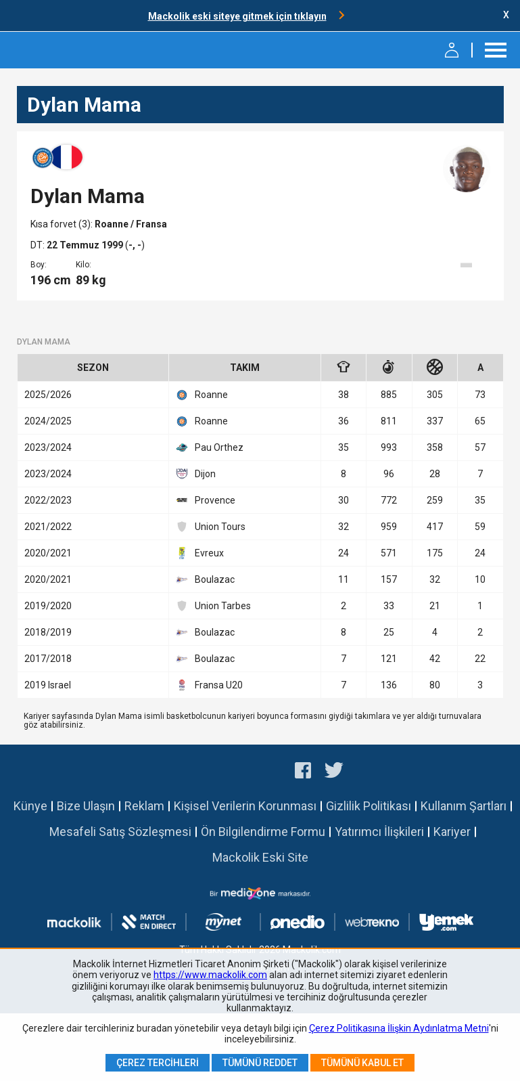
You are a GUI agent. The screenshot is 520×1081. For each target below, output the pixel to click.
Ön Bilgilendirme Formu (263, 831)
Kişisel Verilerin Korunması (245, 806)
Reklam (144, 806)
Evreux (200, 553)
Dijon (196, 474)
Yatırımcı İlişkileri (379, 831)
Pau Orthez (209, 447)
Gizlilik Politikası (368, 806)
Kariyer (452, 831)
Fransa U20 (209, 685)
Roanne (113, 224)
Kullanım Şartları (463, 806)
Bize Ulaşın (86, 806)
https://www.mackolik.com (210, 974)
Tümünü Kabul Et (362, 1062)
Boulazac (205, 579)
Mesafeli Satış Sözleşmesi (120, 831)
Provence (205, 500)
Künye (30, 806)
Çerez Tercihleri (157, 1062)
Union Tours (210, 527)
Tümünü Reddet (260, 1062)
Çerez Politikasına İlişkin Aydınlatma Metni (399, 1028)
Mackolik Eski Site (260, 857)
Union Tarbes (213, 606)
